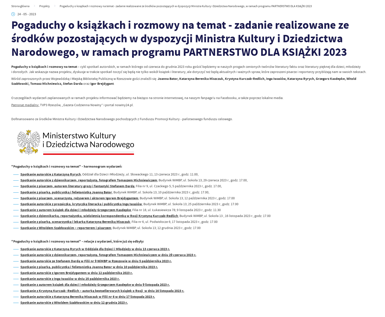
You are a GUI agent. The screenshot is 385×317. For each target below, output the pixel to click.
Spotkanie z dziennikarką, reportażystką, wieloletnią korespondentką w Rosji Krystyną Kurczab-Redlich (99, 216)
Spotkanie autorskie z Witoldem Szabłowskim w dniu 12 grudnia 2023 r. (74, 302)
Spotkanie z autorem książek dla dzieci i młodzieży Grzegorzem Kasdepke (75, 210)
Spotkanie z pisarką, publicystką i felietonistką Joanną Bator (66, 192)
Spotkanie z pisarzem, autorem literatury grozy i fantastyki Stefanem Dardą (77, 186)
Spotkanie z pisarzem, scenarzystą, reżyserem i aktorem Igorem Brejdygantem (79, 198)
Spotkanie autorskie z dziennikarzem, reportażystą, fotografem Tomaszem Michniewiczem (88, 180)
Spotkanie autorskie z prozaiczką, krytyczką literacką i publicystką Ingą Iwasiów (81, 204)
